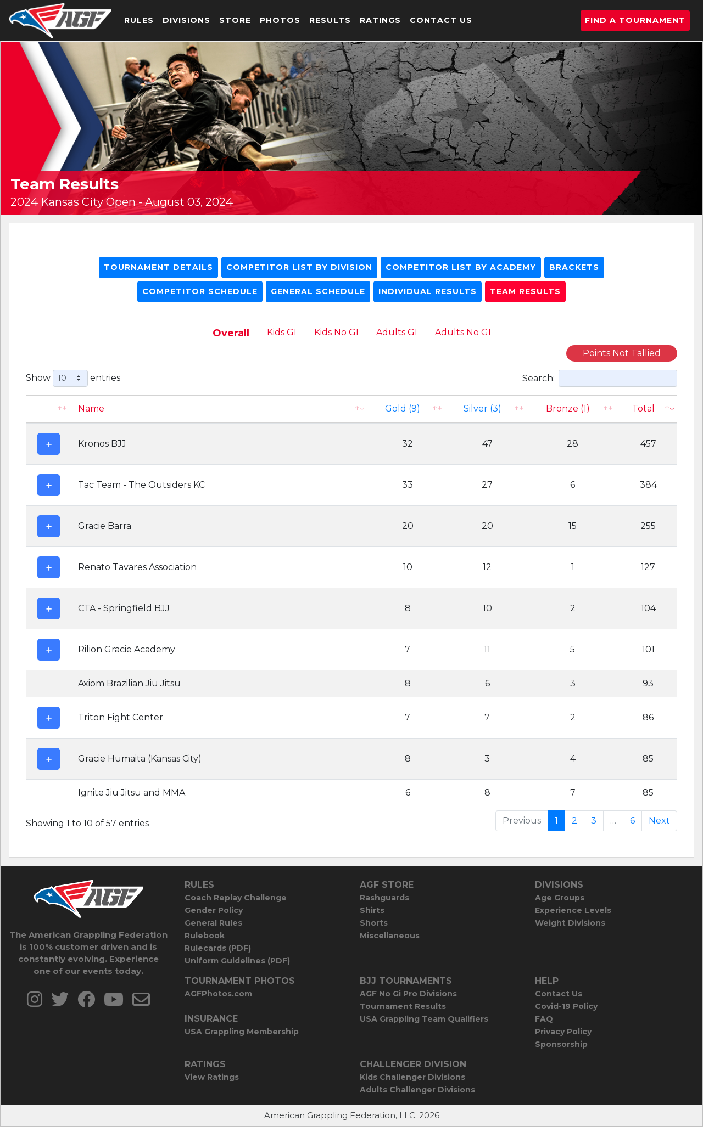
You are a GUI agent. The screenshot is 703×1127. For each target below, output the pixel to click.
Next (659, 820)
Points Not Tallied (622, 353)
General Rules (213, 923)
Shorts (374, 923)
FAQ (544, 1019)
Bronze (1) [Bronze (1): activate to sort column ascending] (568, 408)
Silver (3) (482, 408)
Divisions (186, 20)
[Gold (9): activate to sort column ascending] (408, 409)
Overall (231, 333)
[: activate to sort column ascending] (48, 409)
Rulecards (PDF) (218, 948)
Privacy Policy (563, 1031)
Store (235, 20)
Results (330, 20)
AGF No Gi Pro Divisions (408, 994)
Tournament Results (403, 1006)
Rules (139, 20)
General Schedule (318, 291)
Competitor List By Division (299, 267)
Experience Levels (573, 910)
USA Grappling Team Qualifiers (424, 1019)
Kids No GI (336, 332)
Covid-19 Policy (566, 1006)
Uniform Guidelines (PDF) (237, 961)
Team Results (525, 291)
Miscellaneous (390, 935)
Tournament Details (158, 267)
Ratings (380, 20)
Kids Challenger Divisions (412, 1077)
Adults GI (396, 332)
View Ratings (212, 1077)
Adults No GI (463, 332)
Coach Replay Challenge (236, 898)
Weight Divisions (570, 923)
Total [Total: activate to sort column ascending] (643, 408)
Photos (280, 20)
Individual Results (427, 291)
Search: (599, 378)
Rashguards (384, 898)
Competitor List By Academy (461, 267)
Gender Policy (214, 910)
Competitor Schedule (200, 291)
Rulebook (205, 935)
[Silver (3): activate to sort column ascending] (487, 409)
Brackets (574, 267)
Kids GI (282, 332)
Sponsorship (561, 1044)
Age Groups (559, 898)
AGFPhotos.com (218, 994)
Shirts (372, 910)
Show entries (73, 378)
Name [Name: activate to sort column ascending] (91, 408)
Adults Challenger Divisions (417, 1090)
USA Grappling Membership (242, 1031)
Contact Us (441, 20)
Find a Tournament (635, 20)
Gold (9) (402, 408)
